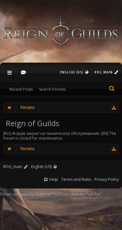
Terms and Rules (76, 179)
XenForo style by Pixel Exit (77, 194)
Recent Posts (21, 89)
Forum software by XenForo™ (27, 194)
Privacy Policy (106, 179)
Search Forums (52, 89)
